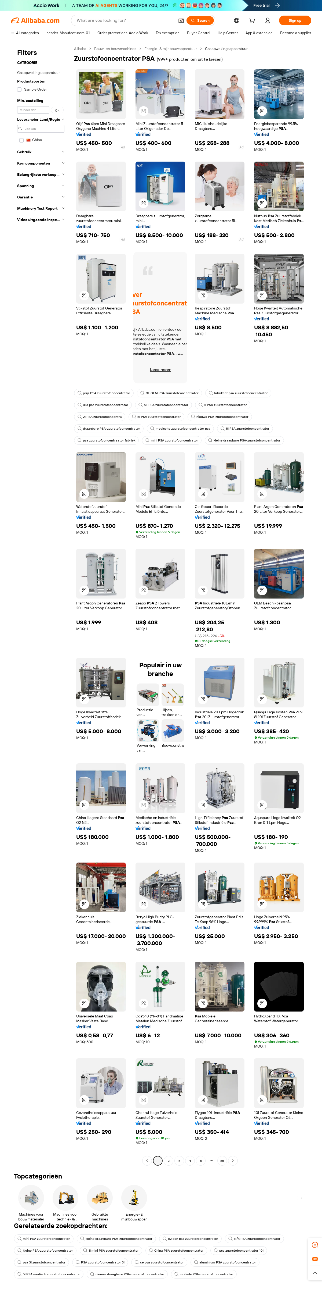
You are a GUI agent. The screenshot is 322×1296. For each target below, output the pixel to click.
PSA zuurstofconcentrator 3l (100, 1262)
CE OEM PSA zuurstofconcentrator (169, 393)
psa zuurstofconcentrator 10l (239, 1250)
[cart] (253, 21)
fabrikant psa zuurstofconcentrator (238, 393)
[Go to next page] (233, 1161)
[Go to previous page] (147, 1161)
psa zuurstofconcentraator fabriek (106, 440)
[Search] (200, 20)
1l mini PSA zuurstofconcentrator (111, 1250)
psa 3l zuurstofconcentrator (41, 1262)
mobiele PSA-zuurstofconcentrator (203, 1274)
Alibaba (80, 49)
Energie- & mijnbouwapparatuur (170, 49)
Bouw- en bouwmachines (115, 49)
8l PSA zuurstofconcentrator (245, 428)
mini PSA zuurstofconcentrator (171, 440)
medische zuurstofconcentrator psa (180, 428)
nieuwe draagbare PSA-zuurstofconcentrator (127, 1274)
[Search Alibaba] (125, 20)
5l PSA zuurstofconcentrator (156, 417)
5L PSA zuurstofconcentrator (163, 405)
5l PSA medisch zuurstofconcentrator (48, 1274)
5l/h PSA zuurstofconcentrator (254, 1239)
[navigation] (41, 605)
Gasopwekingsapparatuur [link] (226, 49)
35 (222, 1161)
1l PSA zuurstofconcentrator (223, 405)
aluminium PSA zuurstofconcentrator (225, 1262)
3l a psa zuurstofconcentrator (103, 405)
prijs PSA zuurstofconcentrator (104, 393)
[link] (315, 1245)
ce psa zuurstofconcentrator (159, 1262)
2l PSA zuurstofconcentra (100, 417)
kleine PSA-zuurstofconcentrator (45, 1250)
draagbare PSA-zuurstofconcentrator (109, 428)
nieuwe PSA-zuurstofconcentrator (219, 417)
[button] (181, 20)
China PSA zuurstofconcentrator (176, 1250)
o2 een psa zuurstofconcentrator (190, 1239)
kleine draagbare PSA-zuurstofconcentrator (244, 440)
